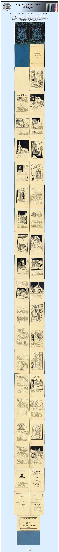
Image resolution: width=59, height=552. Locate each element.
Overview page (29, 548)
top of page (29, 547)
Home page (29, 549)
